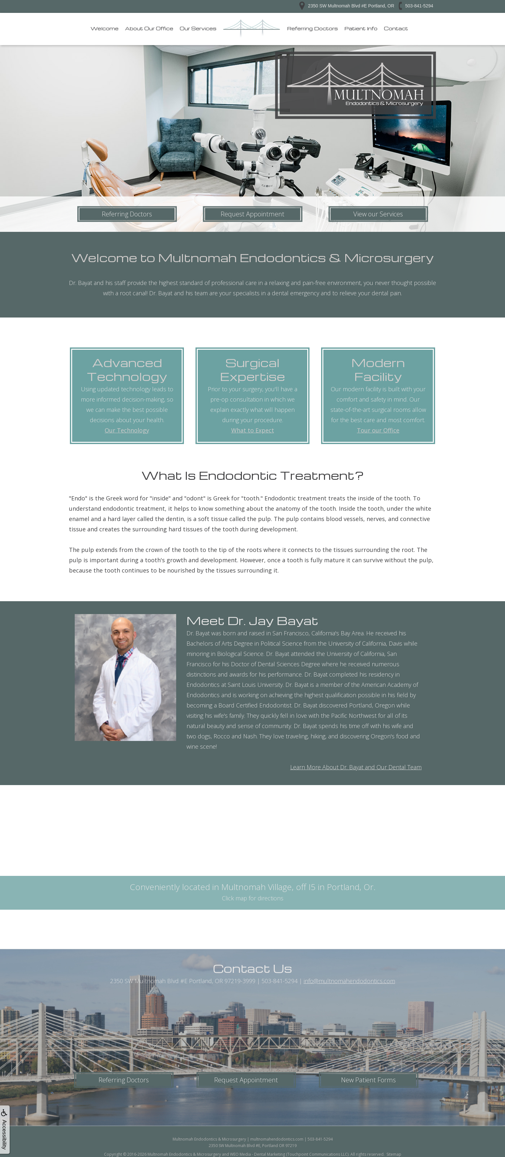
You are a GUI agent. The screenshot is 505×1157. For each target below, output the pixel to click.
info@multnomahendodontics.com (349, 981)
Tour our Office (378, 430)
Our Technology (127, 430)
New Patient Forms (368, 1080)
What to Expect (252, 430)
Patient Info (360, 28)
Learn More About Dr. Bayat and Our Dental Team (356, 767)
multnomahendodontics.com (276, 1139)
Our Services (198, 28)
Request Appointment (252, 214)
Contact (396, 28)
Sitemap (393, 1154)
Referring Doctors (312, 28)
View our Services (378, 214)
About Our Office (149, 28)
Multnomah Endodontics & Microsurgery (184, 1154)
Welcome (105, 28)
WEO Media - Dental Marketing (257, 1154)
